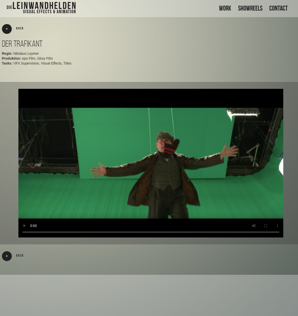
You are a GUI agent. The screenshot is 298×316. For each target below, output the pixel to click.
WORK (225, 8)
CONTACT (278, 8)
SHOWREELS (250, 8)
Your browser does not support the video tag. (150, 163)
